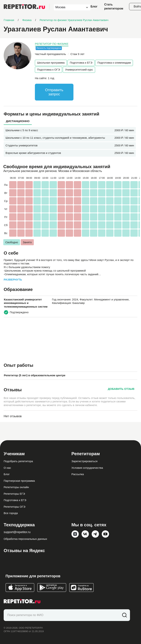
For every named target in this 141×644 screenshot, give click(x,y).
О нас (7, 467)
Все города (11, 513)
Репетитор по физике (51, 43)
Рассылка (77, 474)
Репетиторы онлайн (16, 487)
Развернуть (13, 279)
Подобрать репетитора (18, 461)
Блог (94, 6)
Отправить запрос (54, 92)
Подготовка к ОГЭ (48, 69)
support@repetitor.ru (17, 532)
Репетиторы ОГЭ (14, 506)
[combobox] (69, 7)
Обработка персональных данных (25, 538)
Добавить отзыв (121, 388)
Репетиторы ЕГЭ (14, 493)
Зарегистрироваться (84, 461)
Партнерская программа (19, 480)
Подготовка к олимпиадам (114, 62)
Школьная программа (51, 62)
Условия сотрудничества (87, 467)
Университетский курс (79, 69)
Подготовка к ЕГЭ (81, 62)
